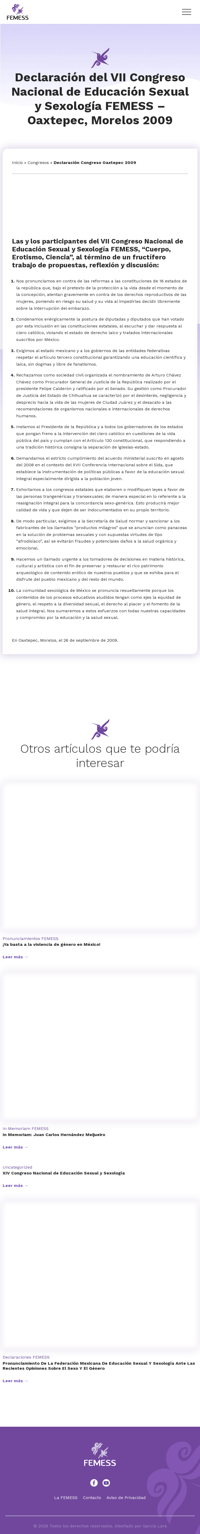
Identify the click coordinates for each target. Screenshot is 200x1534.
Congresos (38, 162)
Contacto (92, 1497)
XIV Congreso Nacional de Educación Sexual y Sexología (64, 1173)
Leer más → (15, 956)
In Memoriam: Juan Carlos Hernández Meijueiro (54, 1134)
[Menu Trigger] (186, 12)
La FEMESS (66, 1497)
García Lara (155, 1525)
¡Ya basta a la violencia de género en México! (51, 944)
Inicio (17, 162)
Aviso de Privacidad (126, 1497)
